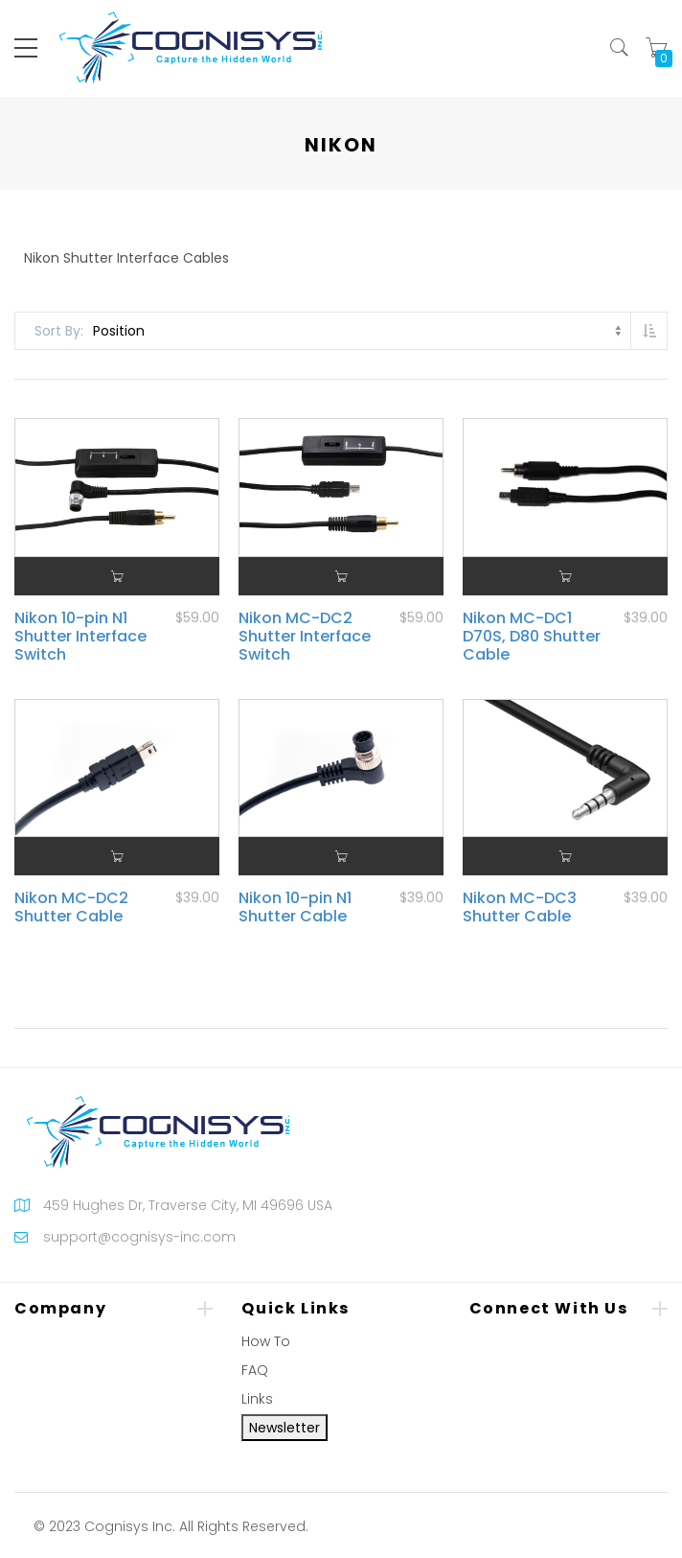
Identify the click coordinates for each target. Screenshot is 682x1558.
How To (265, 1341)
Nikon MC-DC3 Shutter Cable (520, 907)
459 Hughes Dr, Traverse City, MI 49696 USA (187, 1205)
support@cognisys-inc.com (139, 1236)
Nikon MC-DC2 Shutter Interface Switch (305, 636)
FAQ (254, 1370)
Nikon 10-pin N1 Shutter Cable (295, 907)
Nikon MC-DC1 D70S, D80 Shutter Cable (532, 636)
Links (257, 1398)
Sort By (57, 330)
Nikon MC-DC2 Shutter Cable (71, 907)
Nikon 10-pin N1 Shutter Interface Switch (80, 636)
